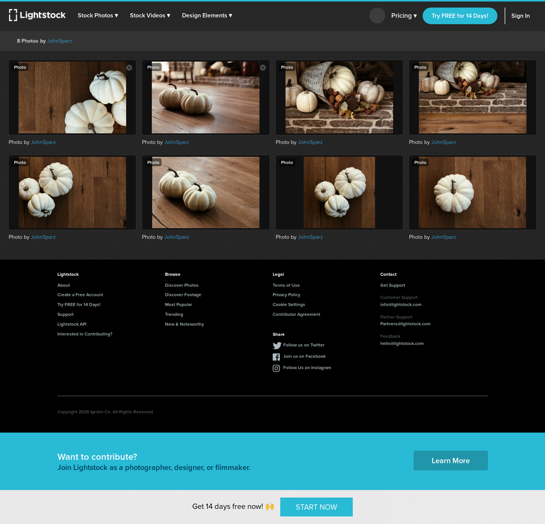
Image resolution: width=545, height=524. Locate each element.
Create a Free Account (80, 294)
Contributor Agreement (296, 314)
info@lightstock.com (400, 304)
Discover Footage (183, 294)
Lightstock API (71, 324)
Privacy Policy (286, 294)
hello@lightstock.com (402, 343)
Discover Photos (182, 285)
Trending (174, 314)
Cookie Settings (289, 304)
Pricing (404, 16)
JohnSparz (59, 41)
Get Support (392, 285)
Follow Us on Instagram (307, 367)
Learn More (451, 460)
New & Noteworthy (184, 324)
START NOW (316, 506)
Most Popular (178, 304)
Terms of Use (286, 285)
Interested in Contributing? (85, 334)
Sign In (520, 15)
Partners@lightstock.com (405, 323)
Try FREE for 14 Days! (460, 15)
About (63, 285)
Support (65, 314)
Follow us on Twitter (303, 345)
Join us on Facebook (304, 356)
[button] (98, 15)
